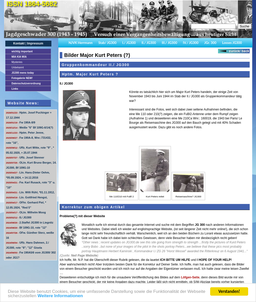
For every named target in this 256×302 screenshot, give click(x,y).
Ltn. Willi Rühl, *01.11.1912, (30, 192)
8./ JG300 (18, 217)
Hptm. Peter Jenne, (25, 132)
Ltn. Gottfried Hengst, (27, 197)
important (22, 51)
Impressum (35, 43)
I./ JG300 (129, 43)
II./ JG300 (149, 43)
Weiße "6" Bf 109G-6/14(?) (29, 127)
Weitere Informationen (60, 296)
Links (15, 88)
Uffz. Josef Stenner (25, 157)
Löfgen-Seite (190, 277)
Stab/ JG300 (107, 43)
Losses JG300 (232, 43)
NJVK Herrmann (81, 43)
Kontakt (19, 43)
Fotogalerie (22, 78)
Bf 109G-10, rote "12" (26, 227)
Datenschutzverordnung (26, 83)
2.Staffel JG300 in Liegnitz (29, 222)
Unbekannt (18, 67)
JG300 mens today (23, 72)
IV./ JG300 (190, 43)
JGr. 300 (210, 43)
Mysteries (17, 62)
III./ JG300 (169, 43)
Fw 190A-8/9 (20, 122)
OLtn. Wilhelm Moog (26, 212)
